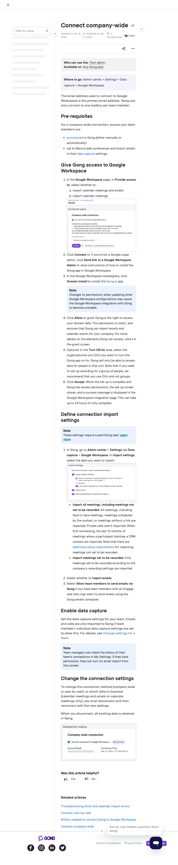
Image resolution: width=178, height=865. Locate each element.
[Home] (8, 5)
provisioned (75, 137)
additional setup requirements (93, 547)
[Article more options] (133, 48)
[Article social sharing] (123, 48)
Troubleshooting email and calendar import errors (95, 806)
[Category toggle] (55, 34)
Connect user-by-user (76, 813)
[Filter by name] (31, 31)
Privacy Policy (133, 843)
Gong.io (111, 281)
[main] (98, 426)
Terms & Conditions (108, 843)
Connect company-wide (77, 826)
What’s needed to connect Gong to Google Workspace (98, 819)
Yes (70, 779)
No (90, 779)
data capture (86, 154)
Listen (130, 35)
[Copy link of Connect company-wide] (132, 26)
